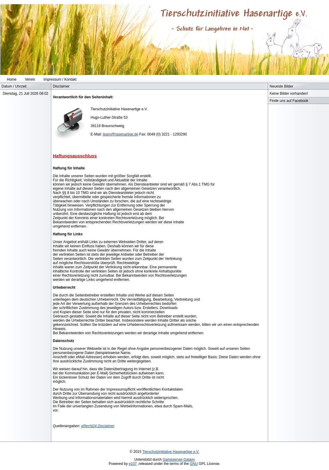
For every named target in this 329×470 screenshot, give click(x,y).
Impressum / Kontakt (59, 79)
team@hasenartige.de (120, 134)
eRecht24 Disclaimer (98, 426)
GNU (194, 464)
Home (11, 79)
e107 (133, 464)
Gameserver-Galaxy (179, 459)
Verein (30, 79)
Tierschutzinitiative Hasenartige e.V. (170, 452)
